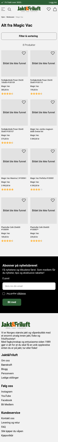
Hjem (3, 17)
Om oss (5, 360)
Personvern (7, 373)
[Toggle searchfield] (9, 9)
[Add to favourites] (24, 53)
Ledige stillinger (10, 377)
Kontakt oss (7, 418)
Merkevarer (10, 17)
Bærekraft (6, 364)
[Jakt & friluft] (29, 9)
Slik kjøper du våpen (12, 431)
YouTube (6, 395)
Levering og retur (10, 422)
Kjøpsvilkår (7, 435)
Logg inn (53, 2)
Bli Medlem (7, 404)
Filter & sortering (28, 36)
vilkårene (21, 293)
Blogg (4, 369)
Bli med (12, 302)
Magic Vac (5, 86)
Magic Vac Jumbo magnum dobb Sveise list (41, 130)
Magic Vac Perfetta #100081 (42, 178)
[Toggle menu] (3, 9)
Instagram (6, 391)
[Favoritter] (49, 9)
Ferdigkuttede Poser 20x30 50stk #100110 (41, 81)
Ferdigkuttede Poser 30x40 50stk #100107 (12, 130)
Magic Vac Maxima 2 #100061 (13, 178)
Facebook (6, 400)
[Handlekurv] (55, 9)
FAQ (3, 426)
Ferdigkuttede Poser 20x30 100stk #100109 (12, 81)
